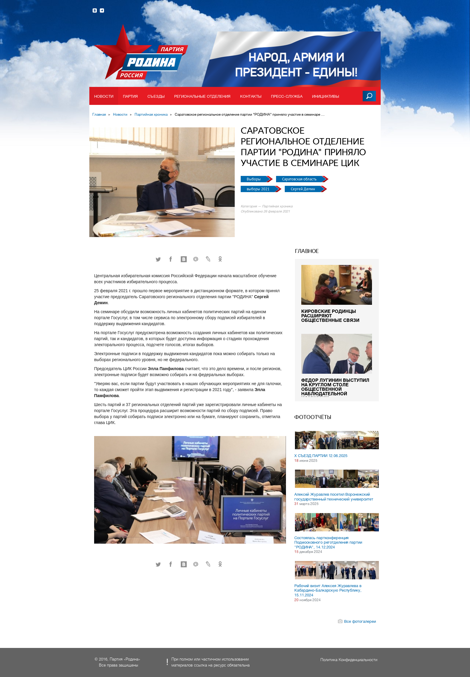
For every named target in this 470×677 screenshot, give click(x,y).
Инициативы (325, 96)
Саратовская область (299, 179)
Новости (103, 96)
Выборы (254, 179)
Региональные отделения (202, 96)
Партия (130, 96)
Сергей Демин (303, 189)
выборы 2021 (258, 189)
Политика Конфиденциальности (348, 660)
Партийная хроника (151, 114)
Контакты (250, 96)
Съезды (156, 96)
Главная (99, 114)
